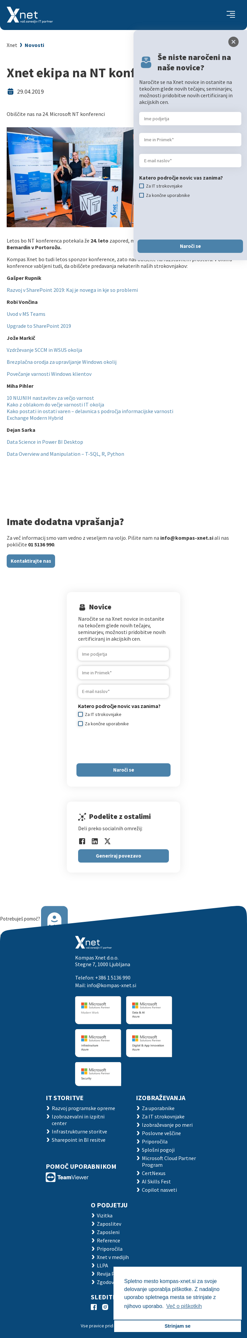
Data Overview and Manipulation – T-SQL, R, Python (66, 453)
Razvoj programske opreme (83, 1108)
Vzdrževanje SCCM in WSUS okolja (44, 349)
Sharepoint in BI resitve (78, 1139)
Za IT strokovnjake (163, 1116)
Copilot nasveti (159, 1189)
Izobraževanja (160, 1097)
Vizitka (104, 1215)
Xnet (12, 45)
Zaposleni (108, 1232)
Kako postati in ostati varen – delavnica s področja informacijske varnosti (90, 411)
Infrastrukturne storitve (79, 1131)
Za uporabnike (158, 1108)
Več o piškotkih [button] (184, 1306)
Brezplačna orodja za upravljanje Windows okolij (61, 361)
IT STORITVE (64, 1097)
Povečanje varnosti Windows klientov (49, 373)
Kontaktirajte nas (31, 561)
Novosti (34, 45)
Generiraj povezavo (118, 856)
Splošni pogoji (158, 1149)
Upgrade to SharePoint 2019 (39, 326)
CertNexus (154, 1173)
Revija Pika (109, 1273)
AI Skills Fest (156, 1181)
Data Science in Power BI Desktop (45, 441)
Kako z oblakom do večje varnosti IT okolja (55, 404)
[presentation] (129, 745)
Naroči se (123, 770)
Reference (108, 1240)
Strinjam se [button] (178, 1326)
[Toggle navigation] (230, 15)
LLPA (102, 1265)
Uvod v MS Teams (26, 314)
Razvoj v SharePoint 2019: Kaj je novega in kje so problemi (73, 290)
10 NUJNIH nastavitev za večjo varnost (50, 397)
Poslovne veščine (161, 1133)
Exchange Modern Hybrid (35, 417)
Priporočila (155, 1141)
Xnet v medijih (113, 1257)
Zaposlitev (109, 1223)
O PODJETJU (109, 1205)
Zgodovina (109, 1282)
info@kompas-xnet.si (111, 985)
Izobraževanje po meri (167, 1124)
